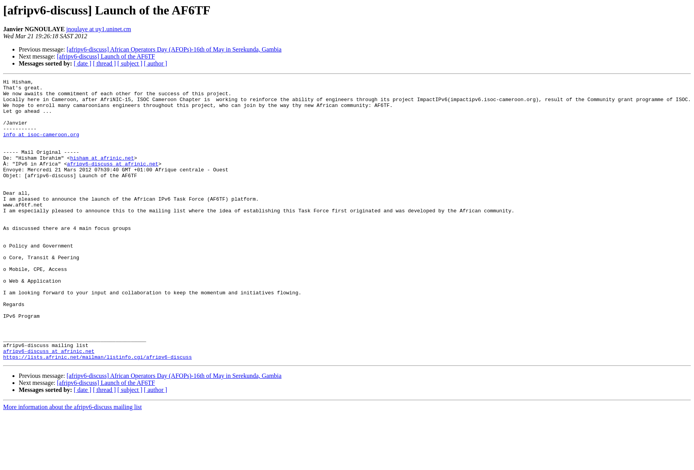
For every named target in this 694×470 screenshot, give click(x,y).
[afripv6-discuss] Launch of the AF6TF (106, 56)
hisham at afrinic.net (102, 174)
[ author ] (155, 63)
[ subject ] (129, 63)
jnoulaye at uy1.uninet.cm (98, 29)
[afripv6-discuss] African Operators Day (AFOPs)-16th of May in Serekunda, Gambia (174, 49)
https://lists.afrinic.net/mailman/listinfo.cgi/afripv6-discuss (97, 413)
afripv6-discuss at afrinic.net (112, 181)
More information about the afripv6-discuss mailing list (72, 463)
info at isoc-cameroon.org (41, 146)
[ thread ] (104, 63)
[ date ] (82, 63)
